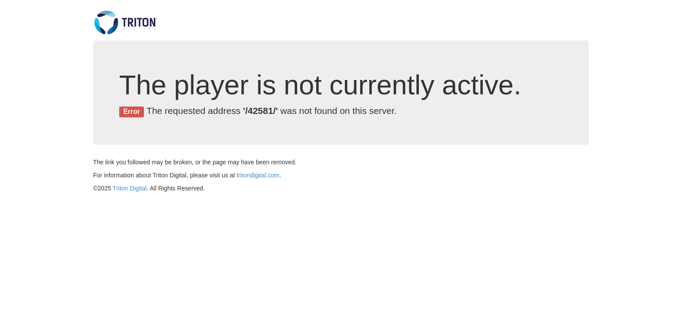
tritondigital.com (258, 175)
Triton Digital (130, 188)
